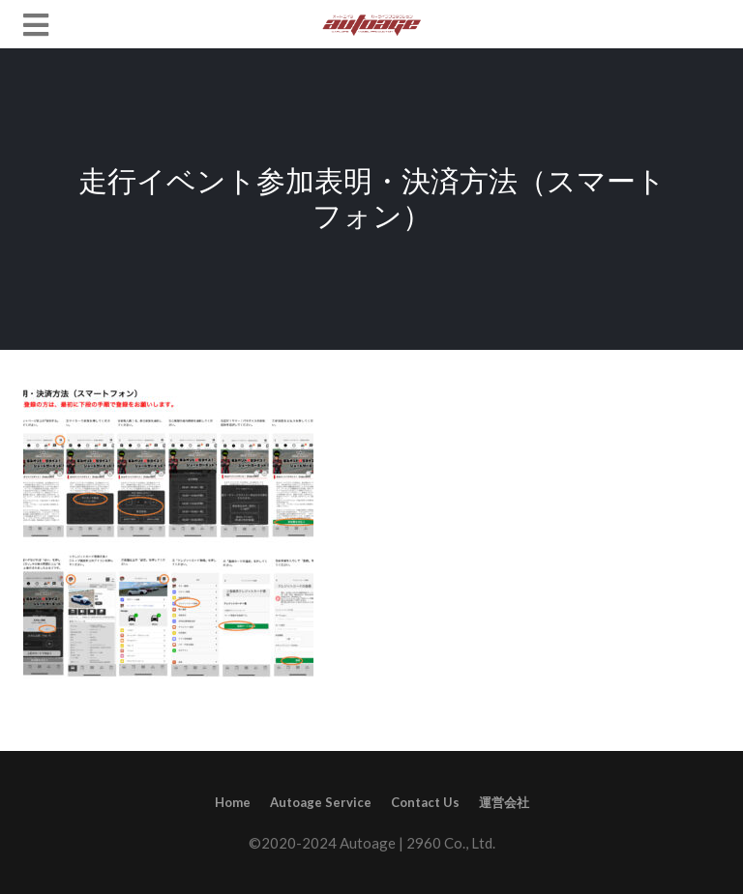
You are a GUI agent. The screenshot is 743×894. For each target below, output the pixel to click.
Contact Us (425, 802)
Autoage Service (321, 802)
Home (233, 802)
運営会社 (504, 802)
